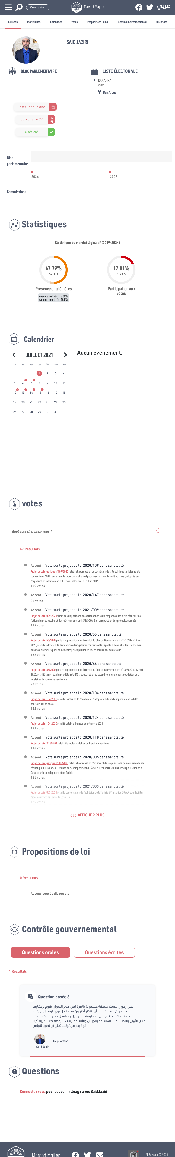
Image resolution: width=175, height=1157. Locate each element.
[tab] (40, 373)
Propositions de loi (98, 22)
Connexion (38, 7)
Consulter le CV (32, 119)
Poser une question (32, 107)
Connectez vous (33, 1091)
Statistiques (33, 22)
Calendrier (56, 22)
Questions (161, 22)
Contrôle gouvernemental (132, 22)
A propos (13, 22)
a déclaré (31, 132)
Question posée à (54, 996)
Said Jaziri (42, 1046)
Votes (74, 22)
